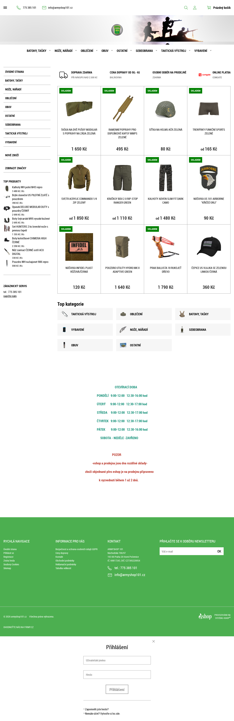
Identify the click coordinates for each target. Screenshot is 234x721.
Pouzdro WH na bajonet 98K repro (30, 262)
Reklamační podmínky (66, 564)
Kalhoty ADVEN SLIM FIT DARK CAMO (165, 200)
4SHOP (227, 618)
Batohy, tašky (36, 51)
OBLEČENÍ (131, 314)
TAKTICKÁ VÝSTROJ (78, 314)
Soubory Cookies (11, 564)
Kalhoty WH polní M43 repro (27, 187)
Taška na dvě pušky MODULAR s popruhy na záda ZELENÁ (79, 131)
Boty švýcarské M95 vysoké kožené (31, 219)
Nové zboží (12, 155)
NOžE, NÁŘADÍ (134, 329)
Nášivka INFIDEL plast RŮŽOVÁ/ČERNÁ (79, 270)
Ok (219, 551)
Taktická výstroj (173, 51)
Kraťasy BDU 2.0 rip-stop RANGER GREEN (122, 200)
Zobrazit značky (15, 168)
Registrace (8, 556)
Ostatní (122, 51)
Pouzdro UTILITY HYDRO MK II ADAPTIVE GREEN (122, 270)
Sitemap (7, 568)
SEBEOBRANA (192, 329)
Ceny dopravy (62, 553)
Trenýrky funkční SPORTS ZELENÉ (209, 131)
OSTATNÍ (130, 345)
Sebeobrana (144, 51)
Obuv (105, 51)
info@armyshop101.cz (60, 8)
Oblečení (87, 51)
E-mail (163, 549)
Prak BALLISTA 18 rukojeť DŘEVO (165, 270)
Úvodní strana (14, 72)
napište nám (10, 296)
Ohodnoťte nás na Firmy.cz (18, 627)
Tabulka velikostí (63, 568)
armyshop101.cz (19, 616)
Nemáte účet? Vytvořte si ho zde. (102, 713)
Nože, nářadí (63, 51)
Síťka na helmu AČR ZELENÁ (165, 130)
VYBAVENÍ (72, 329)
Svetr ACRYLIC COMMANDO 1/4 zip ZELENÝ (79, 200)
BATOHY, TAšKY (194, 314)
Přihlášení (117, 689)
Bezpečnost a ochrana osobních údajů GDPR (77, 549)
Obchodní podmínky (65, 560)
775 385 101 (29, 8)
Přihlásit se (8, 553)
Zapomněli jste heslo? (97, 709)
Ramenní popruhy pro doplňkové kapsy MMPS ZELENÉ (122, 133)
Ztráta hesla (9, 560)
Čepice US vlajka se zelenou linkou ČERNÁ (208, 270)
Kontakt (59, 556)
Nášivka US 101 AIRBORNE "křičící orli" (209, 200)
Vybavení (200, 51)
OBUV (69, 345)
